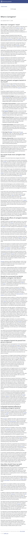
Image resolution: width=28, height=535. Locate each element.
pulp (24, 237)
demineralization (8, 39)
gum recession (7, 249)
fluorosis (22, 446)
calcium (25, 200)
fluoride (17, 45)
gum (22, 132)
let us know (22, 531)
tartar (25, 493)
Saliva (20, 195)
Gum (11, 132)
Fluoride (2, 57)
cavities (21, 27)
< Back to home (4, 6)
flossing (2, 46)
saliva (21, 133)
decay (17, 27)
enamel (19, 39)
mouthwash (8, 428)
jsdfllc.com (6, 533)
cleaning (13, 493)
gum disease (7, 247)
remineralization (13, 421)
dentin (19, 237)
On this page (14, 9)
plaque (25, 98)
